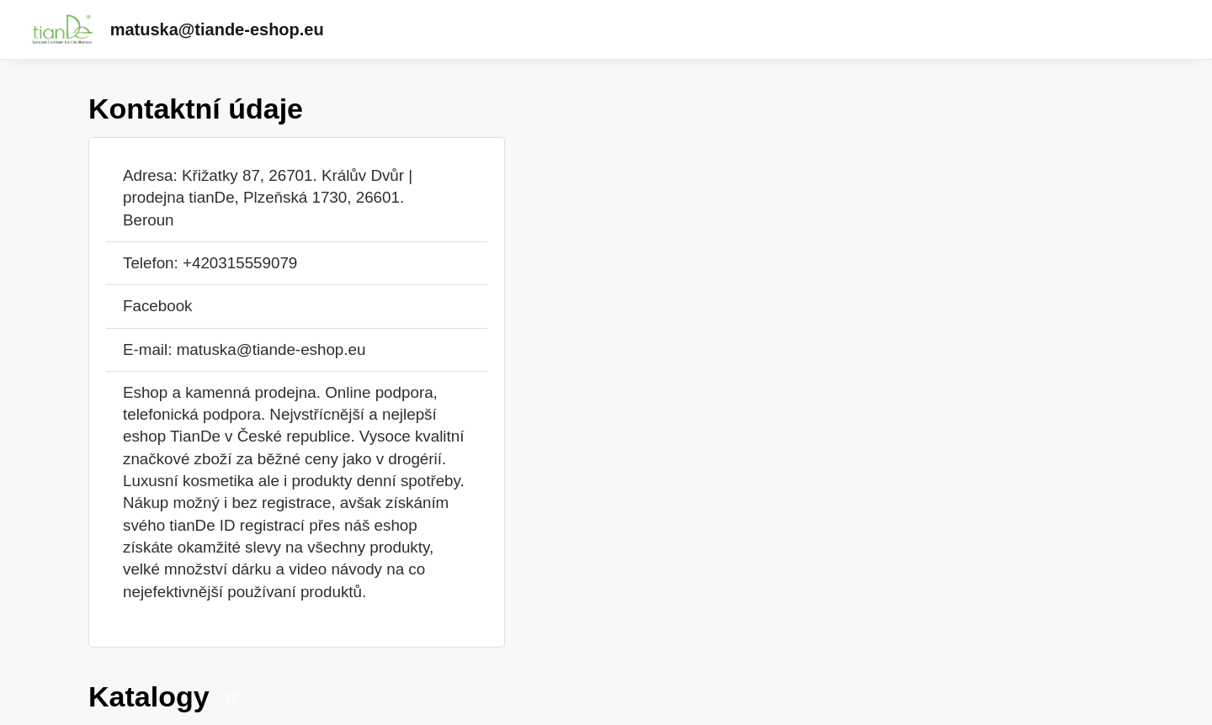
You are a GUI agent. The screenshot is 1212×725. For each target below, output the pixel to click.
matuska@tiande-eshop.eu (217, 29)
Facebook (157, 306)
